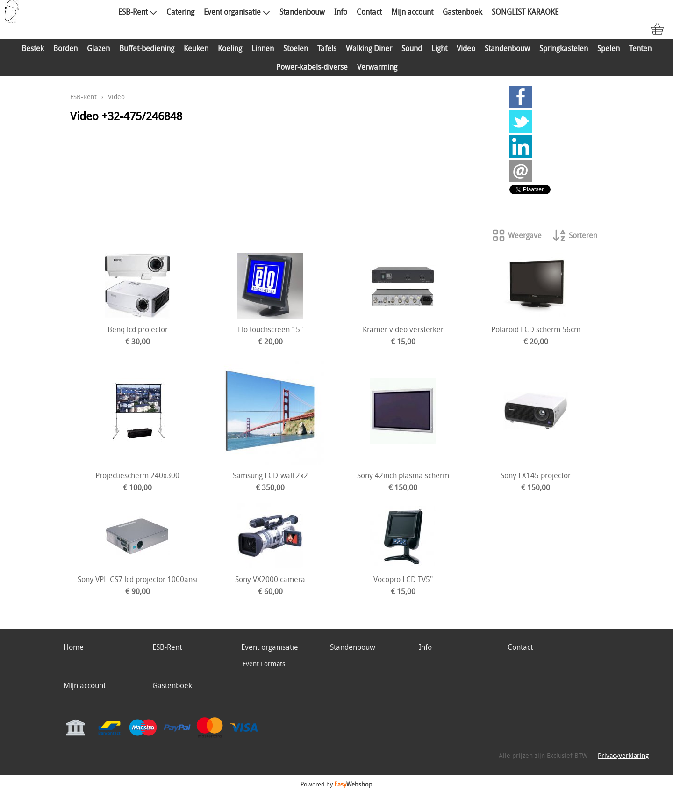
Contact (369, 12)
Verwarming (377, 67)
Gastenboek (462, 12)
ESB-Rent (137, 12)
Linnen (262, 48)
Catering (180, 12)
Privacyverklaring (623, 755)
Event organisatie (237, 12)
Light (439, 48)
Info (340, 12)
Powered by (336, 784)
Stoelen (295, 48)
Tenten (640, 48)
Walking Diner (369, 48)
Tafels (326, 48)
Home (74, 647)
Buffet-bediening (146, 48)
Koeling (230, 48)
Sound (411, 48)
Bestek (32, 48)
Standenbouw (302, 12)
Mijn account (412, 12)
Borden (65, 48)
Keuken (196, 48)
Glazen (98, 48)
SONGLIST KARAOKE (525, 12)
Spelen (608, 48)
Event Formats (264, 663)
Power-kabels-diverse (312, 67)
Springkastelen (563, 48)
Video (466, 48)
